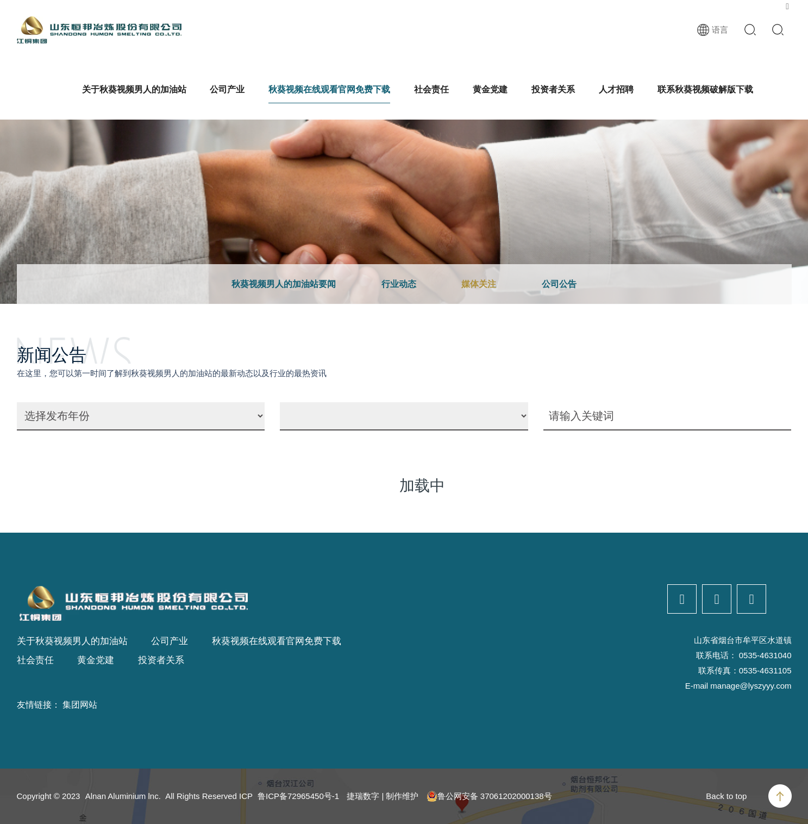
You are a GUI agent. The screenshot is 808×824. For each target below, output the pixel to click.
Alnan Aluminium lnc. (123, 796)
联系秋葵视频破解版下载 (705, 89)
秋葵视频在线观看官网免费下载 (329, 89)
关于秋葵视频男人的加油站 (134, 89)
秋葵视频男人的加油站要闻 (283, 284)
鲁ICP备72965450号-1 (298, 796)
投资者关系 (553, 89)
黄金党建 (490, 89)
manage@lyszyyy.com (750, 685)
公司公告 (559, 284)
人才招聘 (616, 89)
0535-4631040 (765, 655)
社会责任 (431, 89)
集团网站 (79, 704)
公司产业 (227, 89)
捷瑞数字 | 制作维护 (382, 796)
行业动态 (398, 284)
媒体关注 (478, 284)
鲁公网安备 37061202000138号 (489, 796)
